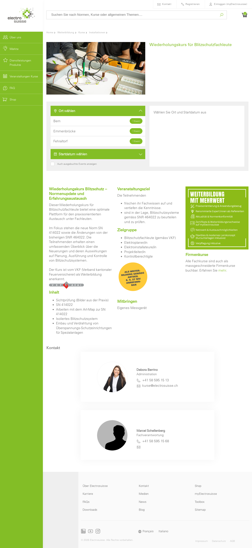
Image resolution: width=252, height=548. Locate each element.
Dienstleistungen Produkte (20, 63)
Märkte (14, 49)
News (142, 502)
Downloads (90, 509)
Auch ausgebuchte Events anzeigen (77, 163)
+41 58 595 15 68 (155, 441)
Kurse (81, 32)
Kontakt (166, 4)
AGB (232, 541)
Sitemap (200, 509)
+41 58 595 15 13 (155, 380)
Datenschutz (219, 541)
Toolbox (200, 502)
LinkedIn (83, 531)
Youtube (90, 531)
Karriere (88, 493)
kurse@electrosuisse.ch (160, 385)
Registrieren (193, 4)
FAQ (12, 88)
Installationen (97, 32)
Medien (144, 493)
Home (49, 32)
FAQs (86, 502)
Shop (198, 486)
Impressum (201, 541)
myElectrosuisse (206, 493)
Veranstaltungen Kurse (24, 76)
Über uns (15, 37)
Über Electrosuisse (95, 486)
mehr (222, 270)
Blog (142, 509)
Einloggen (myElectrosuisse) (230, 4)
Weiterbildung (65, 32)
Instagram (97, 531)
